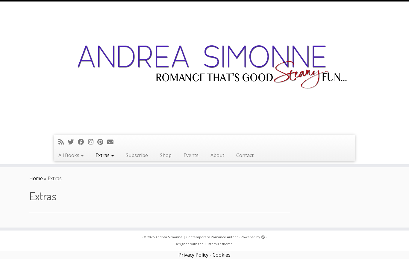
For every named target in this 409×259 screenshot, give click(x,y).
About (217, 155)
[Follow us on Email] (112, 142)
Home (36, 178)
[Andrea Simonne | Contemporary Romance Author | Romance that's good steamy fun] (204, 67)
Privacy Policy (193, 255)
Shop (166, 155)
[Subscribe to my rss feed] (63, 142)
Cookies (222, 255)
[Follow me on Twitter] (73, 142)
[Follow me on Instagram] (92, 142)
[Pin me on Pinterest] (102, 142)
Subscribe (137, 155)
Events (191, 155)
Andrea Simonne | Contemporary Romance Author (196, 237)
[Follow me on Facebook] (83, 142)
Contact (245, 155)
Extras (105, 155)
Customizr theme (219, 244)
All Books (71, 155)
